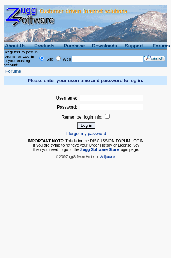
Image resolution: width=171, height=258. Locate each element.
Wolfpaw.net (107, 157)
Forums (13, 71)
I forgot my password (86, 133)
